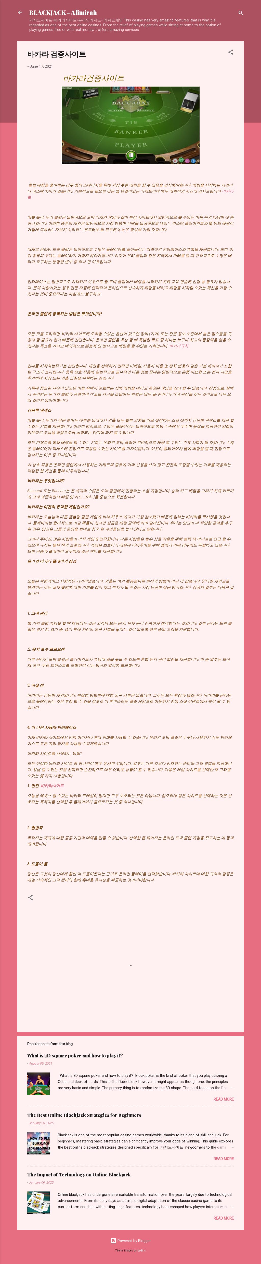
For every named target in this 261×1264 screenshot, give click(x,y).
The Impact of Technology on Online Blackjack (79, 1175)
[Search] (241, 14)
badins (141, 1250)
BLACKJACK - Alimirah (63, 12)
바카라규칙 (178, 346)
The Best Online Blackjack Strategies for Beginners (84, 1115)
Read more (224, 1099)
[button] (231, 53)
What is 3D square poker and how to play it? (75, 1056)
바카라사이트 (52, 785)
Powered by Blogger (130, 1240)
